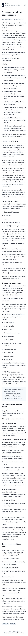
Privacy (17, 631)
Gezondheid (5, 623)
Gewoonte (12, 623)
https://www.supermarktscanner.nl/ (12, 494)
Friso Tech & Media (19, 632)
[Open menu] (24, 5)
